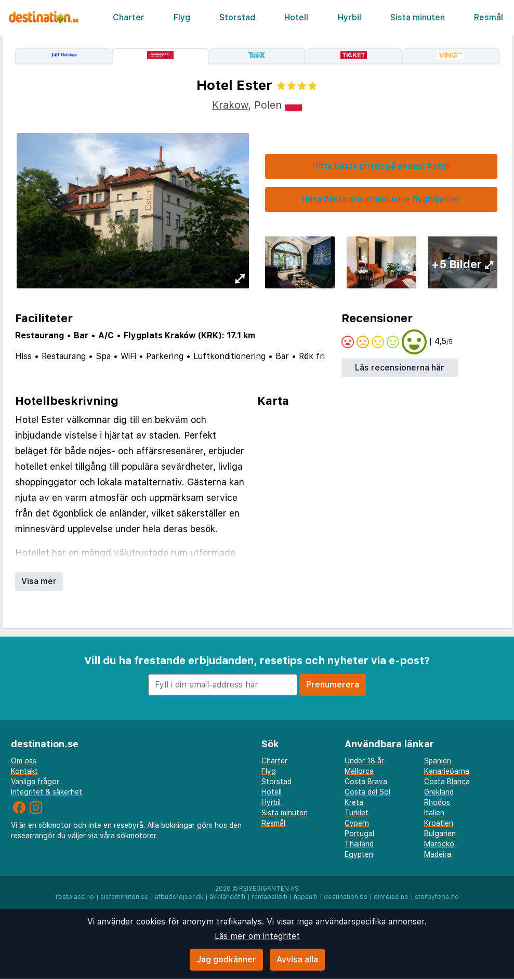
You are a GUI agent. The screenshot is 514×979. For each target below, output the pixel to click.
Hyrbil (349, 17)
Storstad (237, 17)
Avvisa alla (297, 959)
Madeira (437, 854)
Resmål (488, 17)
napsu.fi (306, 897)
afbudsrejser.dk (179, 897)
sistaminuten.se (124, 897)
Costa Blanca (447, 781)
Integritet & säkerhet (46, 792)
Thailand (359, 844)
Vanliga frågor (35, 781)
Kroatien (438, 823)
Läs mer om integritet (257, 936)
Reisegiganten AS (269, 888)
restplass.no (75, 897)
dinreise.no (391, 897)
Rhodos (437, 802)
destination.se (345, 897)
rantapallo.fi (269, 897)
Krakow (230, 105)
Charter (128, 17)
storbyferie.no (437, 897)
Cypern (357, 823)
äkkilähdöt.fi (227, 897)
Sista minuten (417, 17)
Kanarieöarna (446, 771)
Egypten (359, 854)
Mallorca (359, 771)
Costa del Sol (367, 792)
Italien (434, 813)
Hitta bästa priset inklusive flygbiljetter (381, 199)
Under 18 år (364, 761)
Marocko (439, 844)
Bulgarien (440, 833)
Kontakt (24, 771)
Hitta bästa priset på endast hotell (381, 166)
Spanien (437, 761)
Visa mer (39, 581)
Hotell (296, 17)
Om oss (23, 761)
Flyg (182, 17)
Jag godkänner (226, 959)
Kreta (354, 802)
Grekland (439, 792)
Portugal (359, 833)
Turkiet (356, 813)
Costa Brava (366, 781)
